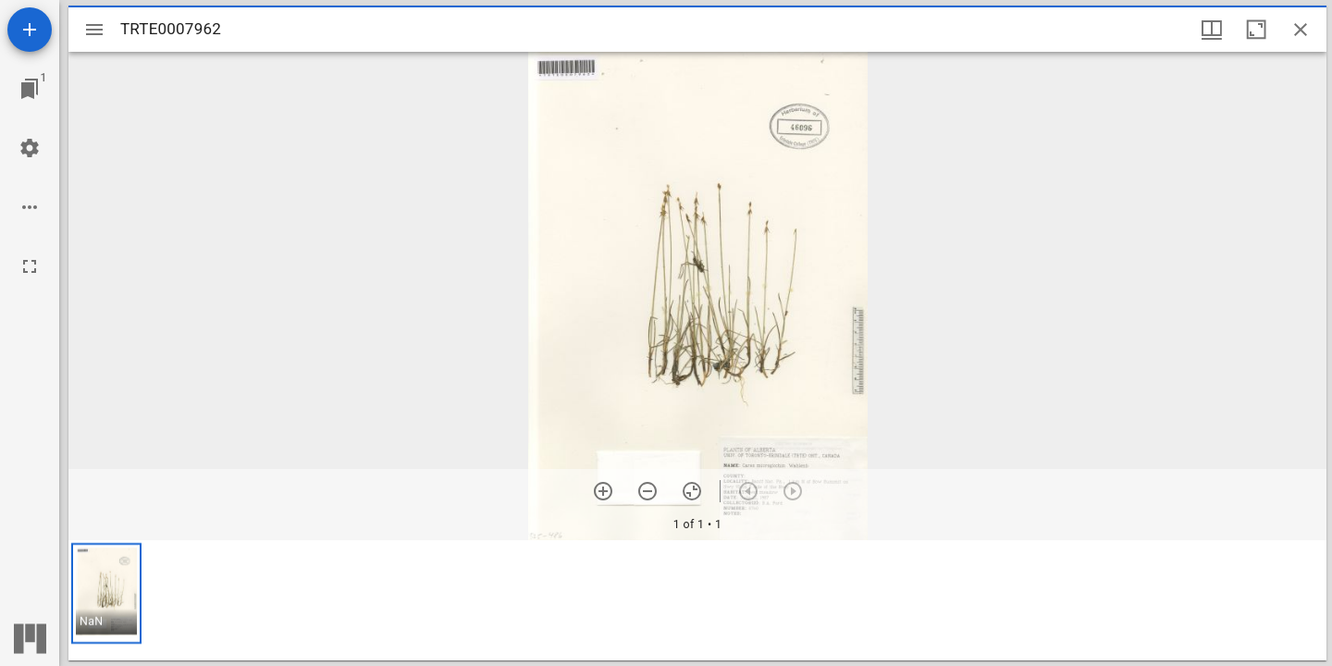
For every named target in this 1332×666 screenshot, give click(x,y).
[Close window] (1300, 29)
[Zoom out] (647, 491)
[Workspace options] (29, 207)
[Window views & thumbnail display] (1212, 29)
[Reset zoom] (692, 491)
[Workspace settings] (29, 148)
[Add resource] (29, 29)
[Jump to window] (29, 89)
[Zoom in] (603, 491)
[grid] (697, 600)
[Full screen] (29, 266)
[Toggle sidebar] (94, 29)
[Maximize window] (1256, 29)
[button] (106, 593)
